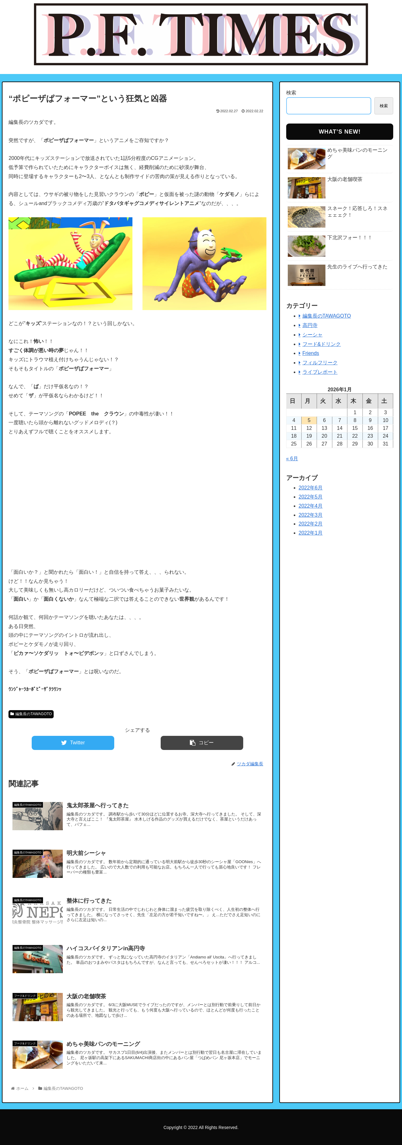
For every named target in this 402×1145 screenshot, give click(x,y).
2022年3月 (311, 515)
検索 (291, 92)
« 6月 (292, 458)
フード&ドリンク (322, 344)
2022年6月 (311, 487)
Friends (311, 353)
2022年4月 (311, 506)
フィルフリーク (320, 362)
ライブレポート (320, 372)
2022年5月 (311, 496)
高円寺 (310, 325)
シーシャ (313, 334)
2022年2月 (311, 523)
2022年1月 (311, 533)
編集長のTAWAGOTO (31, 714)
